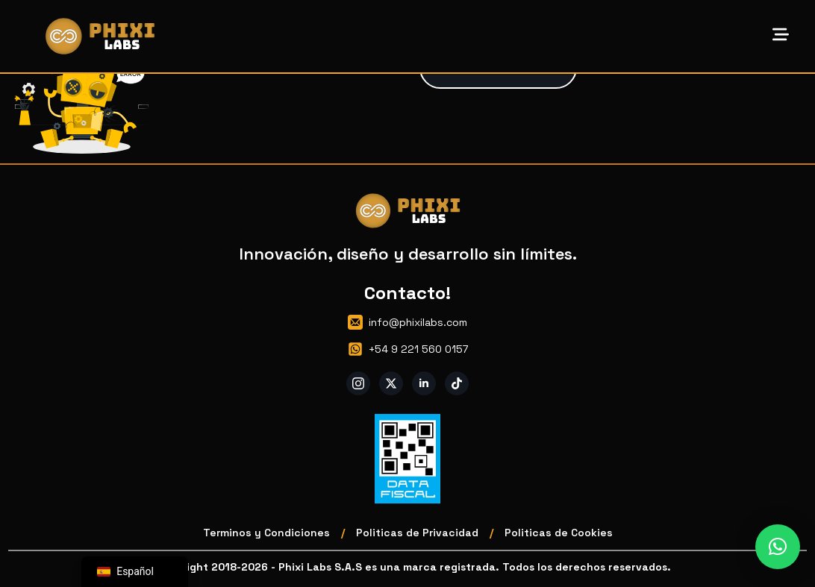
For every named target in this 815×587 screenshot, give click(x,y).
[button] (777, 546)
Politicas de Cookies (559, 532)
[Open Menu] (780, 35)
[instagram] (358, 383)
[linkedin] (424, 383)
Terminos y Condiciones (266, 532)
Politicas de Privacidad (417, 532)
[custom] (457, 383)
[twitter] (391, 383)
